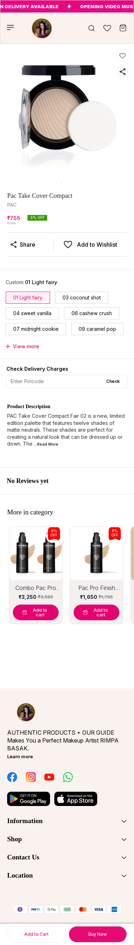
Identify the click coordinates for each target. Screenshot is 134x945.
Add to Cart (36, 934)
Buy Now (97, 934)
